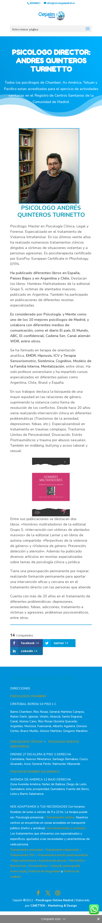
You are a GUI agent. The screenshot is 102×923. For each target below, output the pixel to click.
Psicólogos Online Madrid (54, 900)
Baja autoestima (24, 861)
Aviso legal (18, 871)
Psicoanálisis (38, 866)
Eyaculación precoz (53, 861)
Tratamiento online (60, 817)
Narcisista (76, 861)
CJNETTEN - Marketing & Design (53, 906)
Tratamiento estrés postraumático (63, 855)
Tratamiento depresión (62, 850)
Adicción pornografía (65, 866)
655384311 (35, 3)
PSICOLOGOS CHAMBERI (28, 696)
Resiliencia (18, 866)
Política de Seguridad (44, 871)
